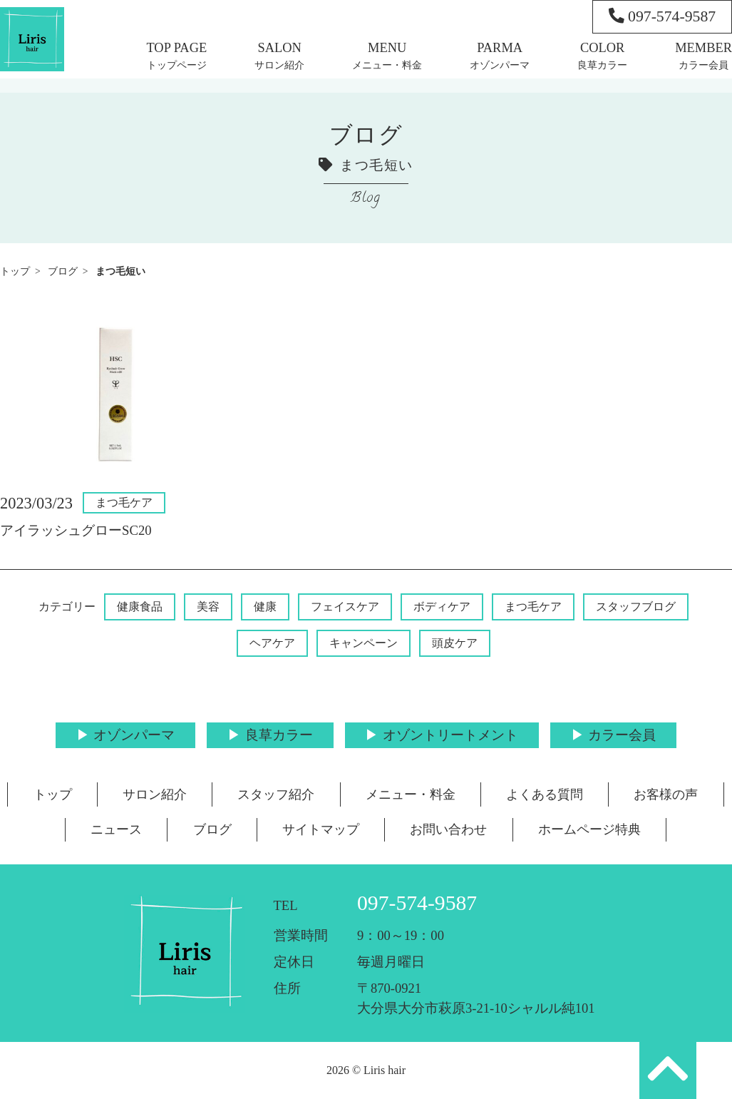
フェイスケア (345, 606)
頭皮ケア (455, 643)
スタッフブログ (636, 606)
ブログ (63, 271)
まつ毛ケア (124, 502)
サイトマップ (320, 829)
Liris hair (385, 1070)
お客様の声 (666, 794)
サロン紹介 (279, 65)
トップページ (177, 65)
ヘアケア (272, 643)
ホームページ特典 (589, 829)
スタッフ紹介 (275, 794)
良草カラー (602, 65)
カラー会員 (703, 65)
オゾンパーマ (500, 65)
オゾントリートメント (450, 734)
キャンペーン (363, 643)
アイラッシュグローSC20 (76, 530)
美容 (208, 606)
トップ (15, 271)
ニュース (116, 829)
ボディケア (441, 606)
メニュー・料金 (387, 65)
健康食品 (140, 606)
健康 (265, 606)
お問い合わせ (448, 829)
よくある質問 (544, 794)
